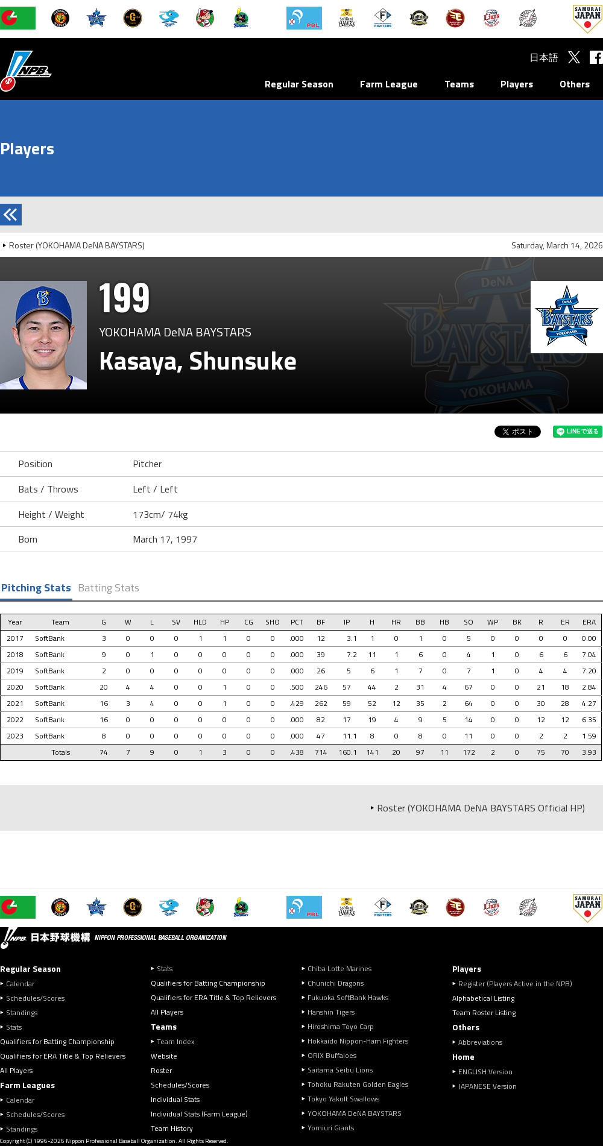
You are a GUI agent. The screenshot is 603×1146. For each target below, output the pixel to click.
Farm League (389, 84)
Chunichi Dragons (336, 983)
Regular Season (299, 84)
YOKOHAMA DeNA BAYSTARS (355, 1113)
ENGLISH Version (485, 1071)
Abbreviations (480, 1042)
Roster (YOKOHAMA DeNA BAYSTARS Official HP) (481, 808)
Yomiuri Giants (331, 1127)
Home (463, 1056)
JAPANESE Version (487, 1086)
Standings (21, 1012)
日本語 (543, 57)
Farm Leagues (27, 1084)
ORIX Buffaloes (332, 1055)
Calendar (20, 983)
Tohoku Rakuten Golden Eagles (358, 1084)
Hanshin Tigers (331, 1012)
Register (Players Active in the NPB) (518, 983)
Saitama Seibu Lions (340, 1069)
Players (516, 84)
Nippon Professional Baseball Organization (56, 71)
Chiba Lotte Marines (339, 968)
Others (575, 84)
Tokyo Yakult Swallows (343, 1098)
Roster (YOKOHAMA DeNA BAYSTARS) (77, 245)
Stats (14, 1027)
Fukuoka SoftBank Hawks (348, 997)
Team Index (175, 1041)
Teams (459, 84)
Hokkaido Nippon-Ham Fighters (358, 1041)
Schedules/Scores (35, 998)
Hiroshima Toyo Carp (341, 1026)
